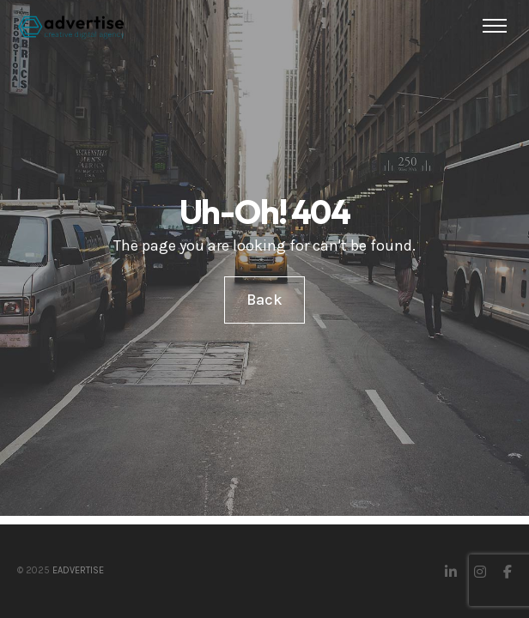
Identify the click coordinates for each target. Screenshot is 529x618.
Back (264, 299)
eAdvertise (78, 570)
